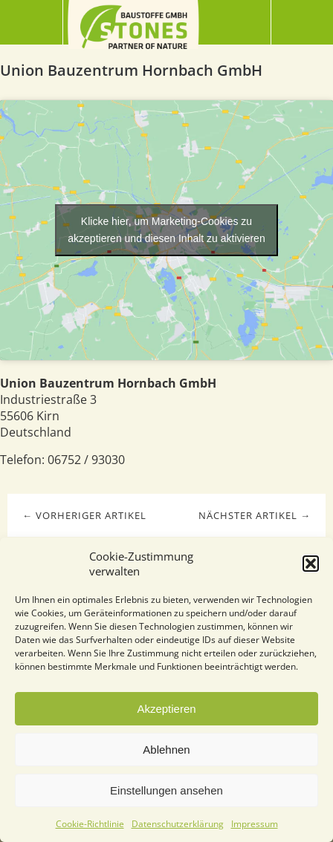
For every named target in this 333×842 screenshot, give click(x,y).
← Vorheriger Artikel (84, 515)
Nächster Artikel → (254, 515)
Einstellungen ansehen (166, 790)
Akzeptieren (166, 708)
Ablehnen (166, 749)
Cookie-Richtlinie (90, 823)
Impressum (254, 823)
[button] (310, 563)
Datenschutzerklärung (178, 823)
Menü (31, 22)
